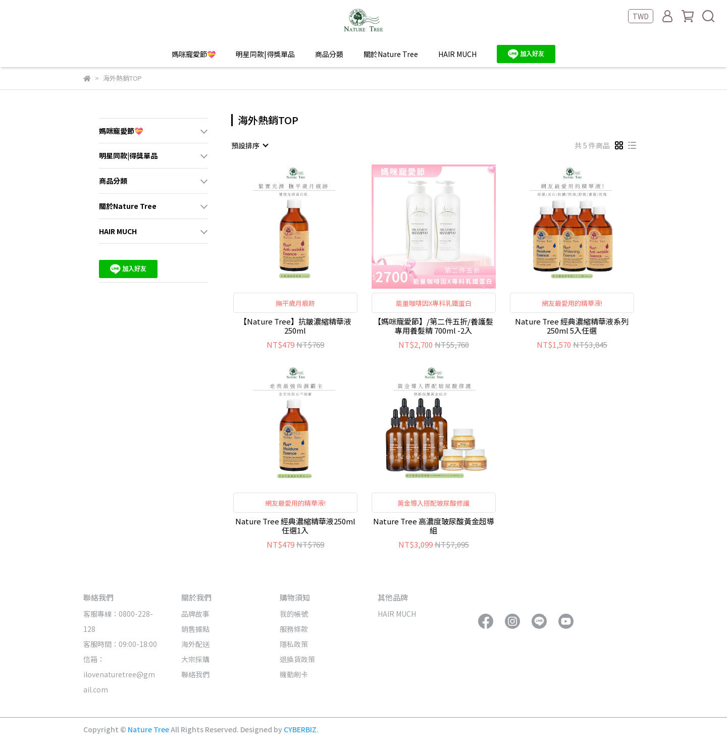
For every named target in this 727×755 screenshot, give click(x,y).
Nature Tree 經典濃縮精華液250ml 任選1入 (295, 526)
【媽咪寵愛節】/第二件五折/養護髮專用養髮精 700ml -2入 (433, 326)
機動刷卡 (294, 674)
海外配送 (195, 644)
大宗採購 (195, 659)
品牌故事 (195, 614)
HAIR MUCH (457, 54)
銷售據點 (195, 629)
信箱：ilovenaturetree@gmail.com (119, 674)
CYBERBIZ (300, 729)
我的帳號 (294, 614)
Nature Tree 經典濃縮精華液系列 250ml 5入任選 (572, 326)
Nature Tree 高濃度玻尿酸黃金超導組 (433, 526)
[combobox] (249, 145)
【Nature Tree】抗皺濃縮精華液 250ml (295, 326)
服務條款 (294, 629)
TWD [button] (641, 16)
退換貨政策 (297, 659)
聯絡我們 (195, 674)
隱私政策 (294, 644)
